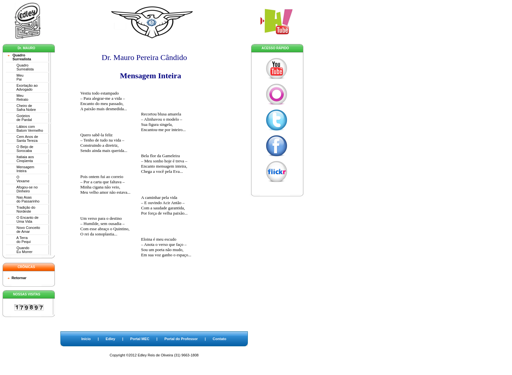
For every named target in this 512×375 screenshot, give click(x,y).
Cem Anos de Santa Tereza (23, 138)
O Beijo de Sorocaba (20, 149)
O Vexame (18, 179)
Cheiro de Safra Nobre (22, 108)
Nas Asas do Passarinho (24, 199)
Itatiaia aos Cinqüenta (21, 159)
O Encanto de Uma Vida (23, 219)
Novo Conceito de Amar (24, 229)
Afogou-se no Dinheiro (23, 189)
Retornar (18, 278)
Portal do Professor (181, 339)
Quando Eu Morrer (20, 250)
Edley (110, 339)
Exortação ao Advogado (23, 87)
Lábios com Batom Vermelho (25, 128)
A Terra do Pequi (19, 240)
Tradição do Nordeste (21, 209)
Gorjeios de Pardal (20, 118)
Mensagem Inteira (21, 169)
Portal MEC (140, 339)
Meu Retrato (18, 97)
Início (86, 339)
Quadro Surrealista (19, 57)
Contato (219, 339)
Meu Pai (16, 77)
